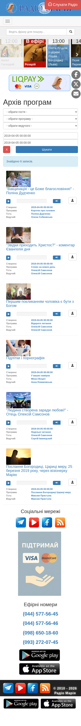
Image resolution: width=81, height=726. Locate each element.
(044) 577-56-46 (40, 623)
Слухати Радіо (63, 4)
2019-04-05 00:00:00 (42, 207)
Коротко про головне (43, 210)
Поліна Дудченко (40, 214)
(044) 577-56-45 (40, 614)
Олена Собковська (41, 217)
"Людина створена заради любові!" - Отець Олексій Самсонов (37, 412)
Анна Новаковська (41, 382)
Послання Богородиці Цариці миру (51, 492)
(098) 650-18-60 (40, 633)
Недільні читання (41, 432)
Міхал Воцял (38, 379)
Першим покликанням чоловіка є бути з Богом (40, 304)
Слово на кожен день (43, 267)
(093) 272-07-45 (40, 642)
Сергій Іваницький (41, 438)
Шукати (47, 149)
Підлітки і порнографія (25, 358)
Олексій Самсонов (41, 270)
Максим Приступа (41, 495)
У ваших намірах (40, 375)
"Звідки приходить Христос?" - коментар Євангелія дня (40, 247)
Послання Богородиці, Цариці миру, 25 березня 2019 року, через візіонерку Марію (39, 471)
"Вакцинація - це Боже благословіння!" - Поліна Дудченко (40, 191)
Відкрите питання (41, 323)
